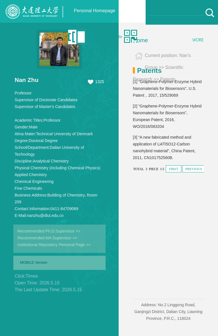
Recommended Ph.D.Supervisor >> (49, 231)
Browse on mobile (107, 37)
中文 (61, 37)
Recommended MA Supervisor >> (47, 238)
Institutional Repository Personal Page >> (54, 244)
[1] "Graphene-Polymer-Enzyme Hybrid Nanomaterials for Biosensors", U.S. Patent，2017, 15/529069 (167, 88)
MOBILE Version (33, 262)
